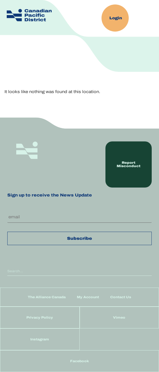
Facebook (79, 361)
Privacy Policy (39, 317)
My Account (88, 297)
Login (115, 18)
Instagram (39, 339)
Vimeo (119, 317)
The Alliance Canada (47, 297)
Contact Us (120, 297)
